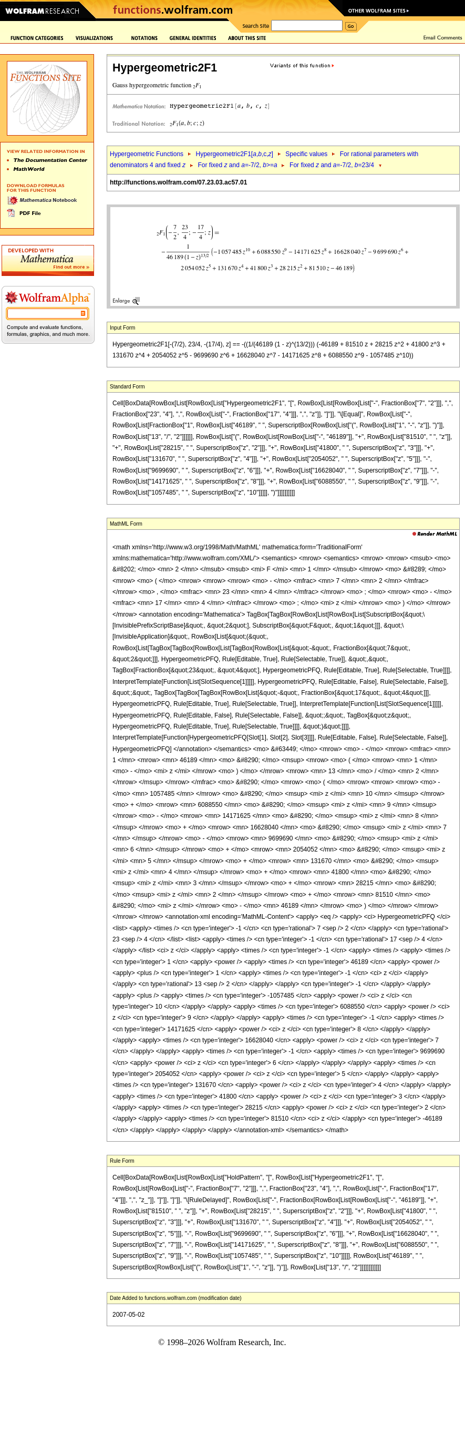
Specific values (306, 154)
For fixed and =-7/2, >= (237, 165)
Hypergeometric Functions (146, 154)
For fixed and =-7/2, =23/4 (332, 165)
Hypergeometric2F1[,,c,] (234, 154)
